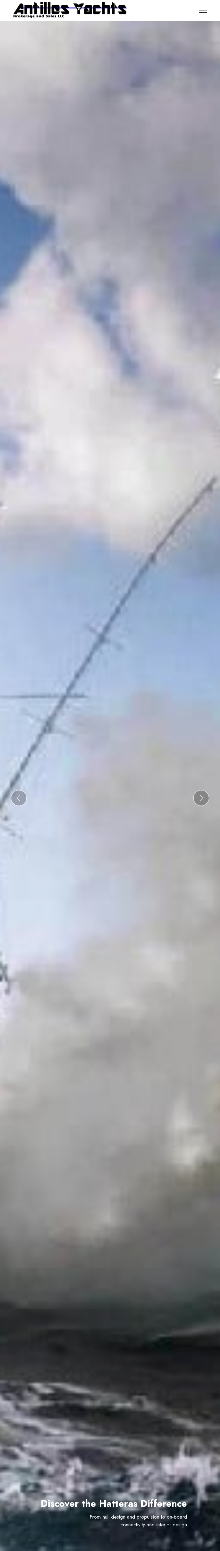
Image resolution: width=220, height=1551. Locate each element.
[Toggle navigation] (203, 10)
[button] (19, 798)
